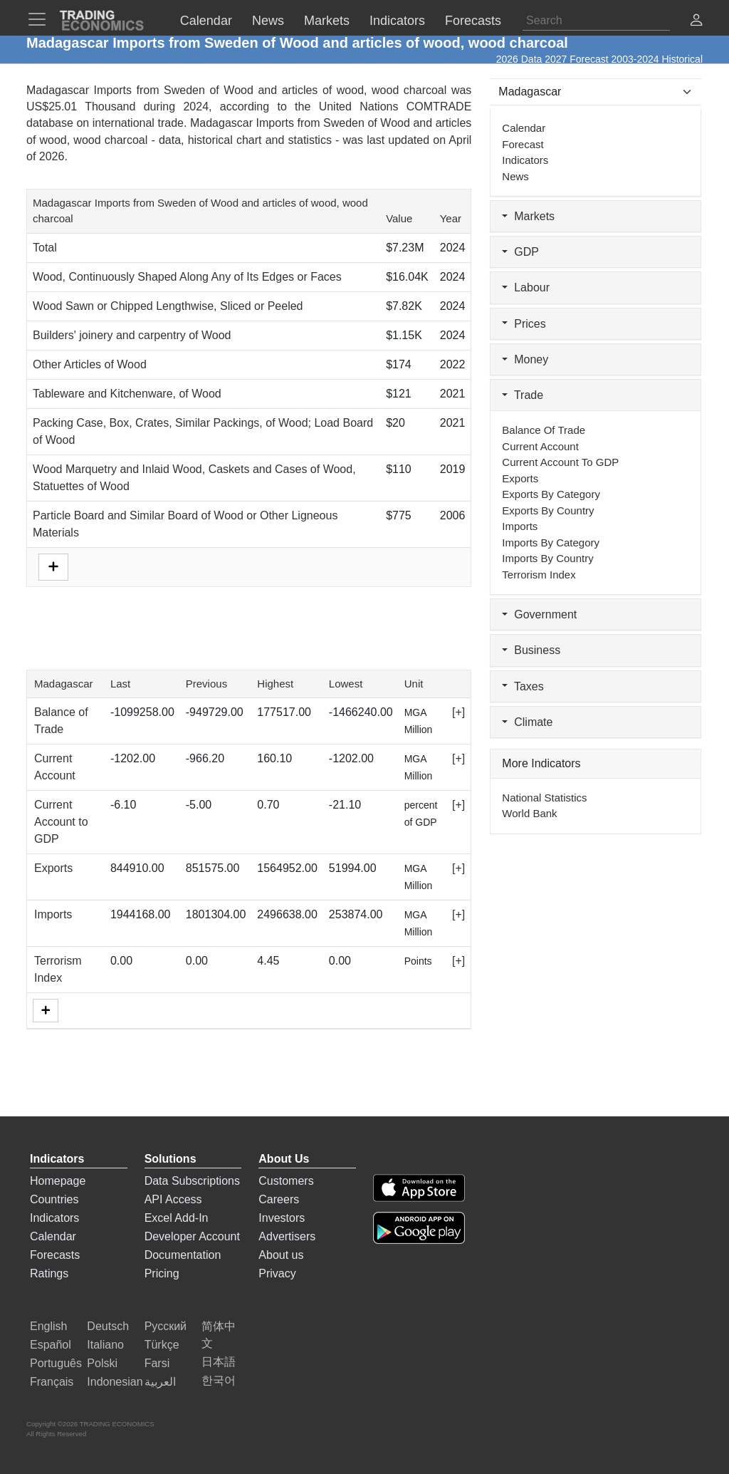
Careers (278, 1199)
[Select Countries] (595, 91)
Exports (53, 868)
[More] (45, 1010)
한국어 (218, 1380)
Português (56, 1363)
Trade (522, 395)
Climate (527, 722)
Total (45, 248)
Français (51, 1382)
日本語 (218, 1362)
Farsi (157, 1363)
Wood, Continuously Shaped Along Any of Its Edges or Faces (187, 277)
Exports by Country (548, 510)
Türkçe (162, 1345)
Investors (281, 1218)
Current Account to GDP (61, 822)
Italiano (105, 1345)
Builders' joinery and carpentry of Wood (132, 335)
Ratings (49, 1273)
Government (539, 614)
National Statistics (544, 798)
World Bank (529, 813)
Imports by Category (550, 542)
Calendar (523, 128)
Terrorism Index (538, 575)
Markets (528, 216)
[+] (458, 712)
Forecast (522, 144)
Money (525, 359)
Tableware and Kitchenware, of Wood (127, 394)
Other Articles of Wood (90, 364)
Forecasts (55, 1255)
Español (50, 1345)
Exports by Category (551, 494)
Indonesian (114, 1382)
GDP (520, 252)
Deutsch (108, 1326)
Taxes (522, 686)
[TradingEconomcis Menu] (41, 19)
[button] (696, 22)
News (515, 176)
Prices (523, 324)
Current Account (540, 446)
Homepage (57, 1181)
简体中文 (218, 1334)
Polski (102, 1363)
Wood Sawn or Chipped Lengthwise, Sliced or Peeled (168, 306)
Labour (526, 287)
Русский (166, 1326)
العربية (160, 1382)
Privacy (276, 1273)
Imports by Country (547, 558)
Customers (285, 1181)
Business (531, 650)
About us (280, 1255)
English (48, 1326)
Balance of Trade (543, 430)
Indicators (525, 160)
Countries (54, 1199)
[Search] (596, 20)
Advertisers (286, 1236)
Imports (53, 914)
